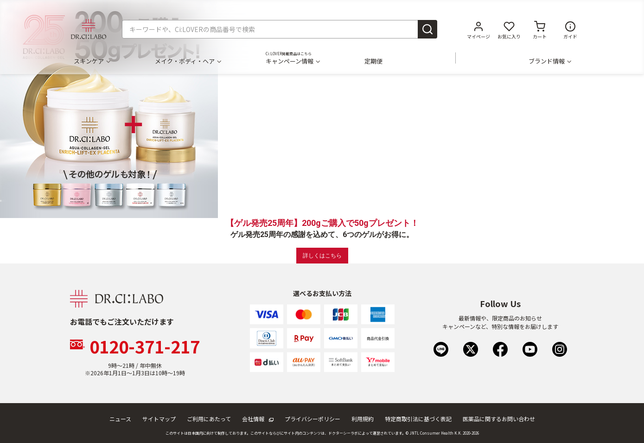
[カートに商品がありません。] (539, 29)
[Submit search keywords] (427, 29)
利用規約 (362, 419)
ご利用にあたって (209, 419)
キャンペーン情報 (292, 61)
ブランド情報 (550, 61)
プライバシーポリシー (312, 419)
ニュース (120, 419)
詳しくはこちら (322, 255)
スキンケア (92, 61)
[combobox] (279, 29)
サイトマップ (159, 419)
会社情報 (258, 419)
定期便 (373, 61)
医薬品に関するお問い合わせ (499, 419)
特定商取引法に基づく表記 (418, 419)
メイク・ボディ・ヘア (188, 61)
